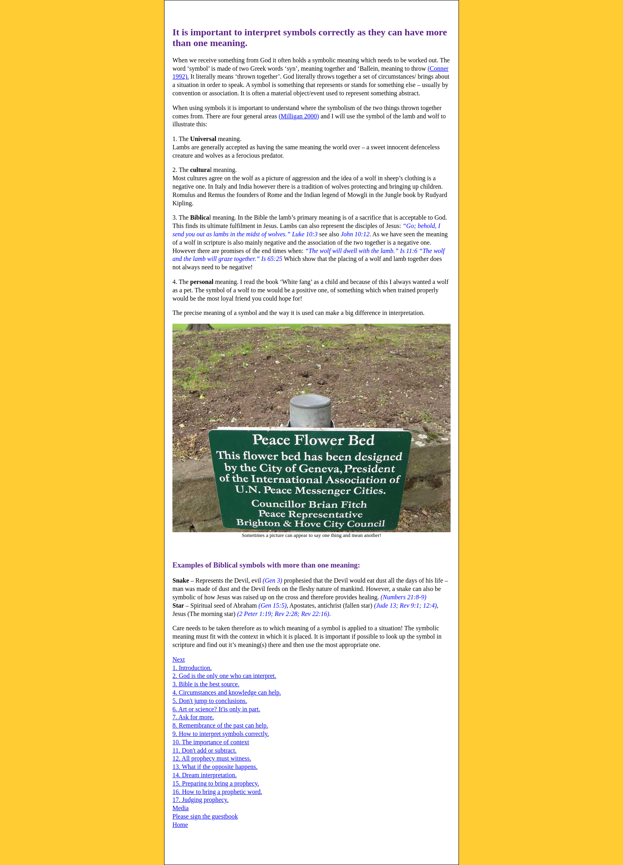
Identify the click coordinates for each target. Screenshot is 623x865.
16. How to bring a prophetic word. (217, 791)
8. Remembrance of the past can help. (220, 725)
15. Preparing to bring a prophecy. (215, 783)
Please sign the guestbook (205, 816)
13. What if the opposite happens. (214, 766)
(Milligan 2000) (299, 116)
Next (178, 659)
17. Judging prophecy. (200, 799)
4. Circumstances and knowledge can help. (226, 692)
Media (180, 808)
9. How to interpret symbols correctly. (220, 733)
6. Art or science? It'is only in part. (216, 709)
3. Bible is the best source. (205, 684)
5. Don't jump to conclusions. (209, 700)
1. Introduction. (192, 667)
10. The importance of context (210, 742)
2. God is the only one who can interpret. (224, 675)
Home (180, 824)
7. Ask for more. (193, 717)
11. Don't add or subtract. (204, 750)
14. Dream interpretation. (204, 775)
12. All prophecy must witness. (211, 758)
